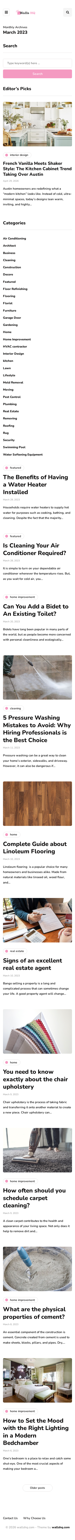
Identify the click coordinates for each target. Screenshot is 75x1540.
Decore (8, 274)
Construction (12, 267)
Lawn (7, 368)
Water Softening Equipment (23, 455)
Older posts (37, 1488)
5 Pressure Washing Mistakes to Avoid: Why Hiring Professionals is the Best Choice (37, 729)
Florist (7, 303)
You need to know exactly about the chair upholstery (35, 1079)
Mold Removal (13, 382)
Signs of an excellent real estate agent (32, 964)
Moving (8, 390)
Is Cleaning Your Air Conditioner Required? (34, 549)
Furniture (9, 311)
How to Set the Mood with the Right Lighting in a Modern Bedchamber (36, 1432)
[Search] (37, 63)
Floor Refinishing (15, 289)
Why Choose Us (34, 1518)
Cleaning (9, 260)
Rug (6, 433)
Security (9, 440)
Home (7, 332)
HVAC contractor (15, 347)
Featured (9, 282)
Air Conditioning (14, 238)
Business (9, 253)
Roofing (8, 426)
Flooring (9, 296)
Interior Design (13, 354)
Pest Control (12, 397)
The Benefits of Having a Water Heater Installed (35, 484)
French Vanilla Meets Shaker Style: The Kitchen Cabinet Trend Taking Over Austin (37, 168)
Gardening (10, 325)
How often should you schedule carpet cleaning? (34, 1198)
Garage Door (12, 318)
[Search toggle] (67, 12)
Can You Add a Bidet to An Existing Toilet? (36, 610)
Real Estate (11, 411)
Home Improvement (17, 339)
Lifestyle (9, 375)
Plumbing (10, 404)
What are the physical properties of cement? (34, 1313)
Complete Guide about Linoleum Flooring (35, 848)
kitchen (8, 361)
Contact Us (10, 1518)
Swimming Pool (14, 447)
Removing (10, 418)
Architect (9, 246)
